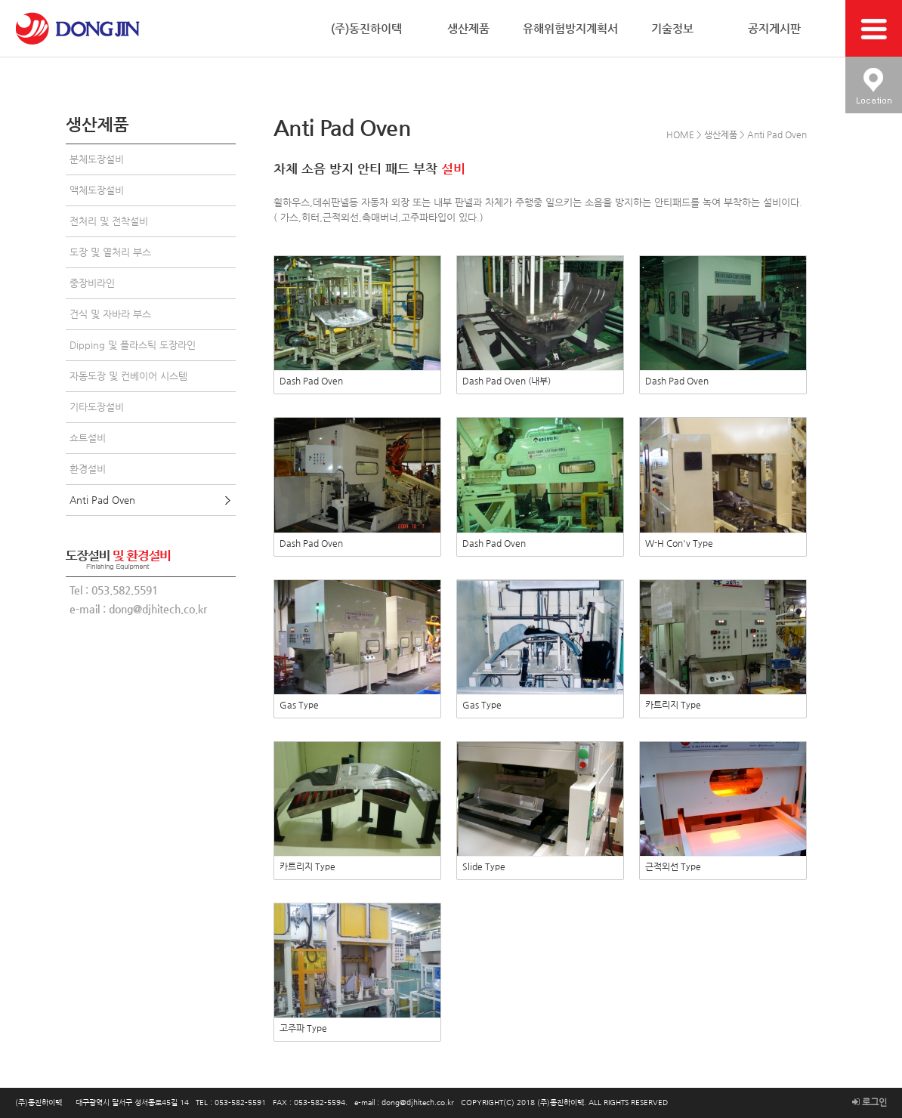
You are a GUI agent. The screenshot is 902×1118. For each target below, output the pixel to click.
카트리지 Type (673, 705)
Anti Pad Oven (102, 499)
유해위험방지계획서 (570, 28)
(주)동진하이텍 (366, 28)
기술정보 (672, 28)
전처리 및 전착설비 (109, 221)
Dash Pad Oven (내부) (506, 380)
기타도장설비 (97, 406)
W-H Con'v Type (679, 543)
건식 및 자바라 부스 (110, 314)
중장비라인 (92, 283)
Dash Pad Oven (311, 380)
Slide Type (483, 866)
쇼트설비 (88, 437)
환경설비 (88, 468)
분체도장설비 (97, 159)
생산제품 (468, 28)
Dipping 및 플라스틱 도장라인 (133, 345)
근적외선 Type (673, 866)
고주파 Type (303, 1028)
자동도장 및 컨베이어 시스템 (128, 375)
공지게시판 (774, 28)
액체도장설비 (97, 190)
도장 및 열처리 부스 (110, 252)
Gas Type (299, 705)
